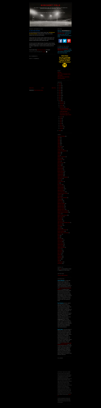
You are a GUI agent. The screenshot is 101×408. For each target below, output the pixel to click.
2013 (60, 95)
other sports (60, 223)
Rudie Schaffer (60, 240)
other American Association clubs (64, 222)
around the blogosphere (62, 150)
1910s (59, 139)
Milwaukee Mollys (61, 207)
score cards (60, 241)
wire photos (60, 263)
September (62, 106)
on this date (60, 219)
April (61, 123)
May (61, 121)
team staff (59, 253)
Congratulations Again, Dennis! (65, 114)
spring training (60, 245)
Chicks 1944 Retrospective (63, 177)
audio (59, 155)
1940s (59, 143)
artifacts (59, 152)
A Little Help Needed (63, 111)
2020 (60, 83)
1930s (59, 142)
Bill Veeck (59, 164)
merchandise (60, 200)
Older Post (54, 87)
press (59, 235)
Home (43, 87)
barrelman (59, 158)
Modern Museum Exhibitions (63, 212)
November (62, 103)
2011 (60, 98)
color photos (60, 178)
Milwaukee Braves (61, 206)
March (61, 125)
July (61, 118)
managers (59, 199)
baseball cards (60, 159)
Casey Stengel (60, 172)
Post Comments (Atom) (38, 90)
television (59, 254)
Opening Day (60, 221)
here (60, 268)
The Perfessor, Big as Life (64, 113)
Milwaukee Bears (61, 204)
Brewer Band (60, 168)
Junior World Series (61, 191)
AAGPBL (59, 147)
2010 (60, 100)
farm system (60, 184)
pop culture (60, 234)
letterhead (59, 196)
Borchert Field (50, 5)
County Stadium (61, 181)
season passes (60, 242)
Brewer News (60, 169)
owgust (59, 226)
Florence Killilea (61, 187)
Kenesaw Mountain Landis (62, 193)
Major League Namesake (62, 197)
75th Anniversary (61, 50)
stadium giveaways (61, 247)
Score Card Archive (61, 78)
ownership (59, 228)
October (61, 105)
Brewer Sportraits (61, 171)
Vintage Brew (60, 261)
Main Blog (59, 72)
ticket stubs (60, 257)
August (61, 116)
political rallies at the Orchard (63, 232)
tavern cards (60, 250)
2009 (60, 130)
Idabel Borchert (60, 190)
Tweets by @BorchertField (62, 275)
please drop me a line (41, 49)
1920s (59, 140)
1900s (59, 137)
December (62, 101)
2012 (60, 97)
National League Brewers (62, 215)
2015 (60, 92)
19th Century (60, 146)
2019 (60, 85)
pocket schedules (61, 231)
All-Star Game (60, 149)
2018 (60, 87)
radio (58, 237)
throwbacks (60, 256)
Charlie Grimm (60, 175)
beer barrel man (61, 162)
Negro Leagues (60, 216)
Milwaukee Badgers (61, 203)
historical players (61, 188)
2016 (60, 90)
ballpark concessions (61, 156)
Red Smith (60, 238)
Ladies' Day (60, 194)
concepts (59, 180)
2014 (60, 93)
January (61, 128)
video (59, 260)
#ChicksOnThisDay (61, 136)
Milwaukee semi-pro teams (63, 210)
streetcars (59, 248)
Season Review (60, 244)
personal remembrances (62, 229)
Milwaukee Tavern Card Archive (63, 76)
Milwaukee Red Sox (61, 209)
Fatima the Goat (61, 185)
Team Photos (60, 75)
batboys (59, 161)
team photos (60, 251)
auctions (59, 153)
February (62, 126)
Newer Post (31, 87)
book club (59, 165)
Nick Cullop (60, 218)
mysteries (59, 213)
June (61, 120)
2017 (60, 88)
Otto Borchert (60, 225)
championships (60, 174)
